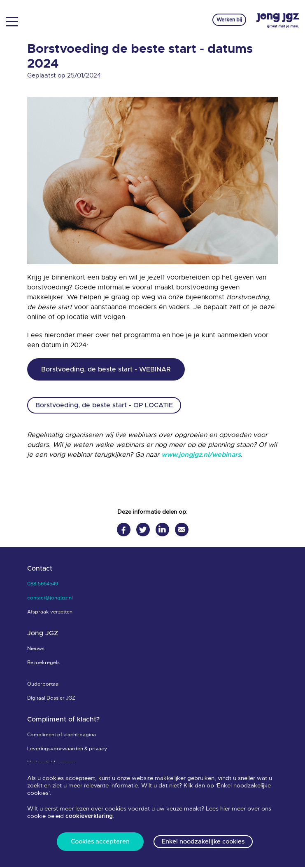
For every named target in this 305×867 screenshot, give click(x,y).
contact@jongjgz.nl (50, 597)
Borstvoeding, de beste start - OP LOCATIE (104, 405)
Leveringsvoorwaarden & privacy (67, 748)
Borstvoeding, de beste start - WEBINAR (106, 369)
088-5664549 (42, 583)
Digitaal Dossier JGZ (51, 698)
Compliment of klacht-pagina (61, 734)
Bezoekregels (43, 662)
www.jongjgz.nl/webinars (201, 454)
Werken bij (229, 19)
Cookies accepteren (100, 842)
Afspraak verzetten (49, 612)
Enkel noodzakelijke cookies (203, 842)
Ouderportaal (43, 684)
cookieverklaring (89, 816)
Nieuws (35, 648)
